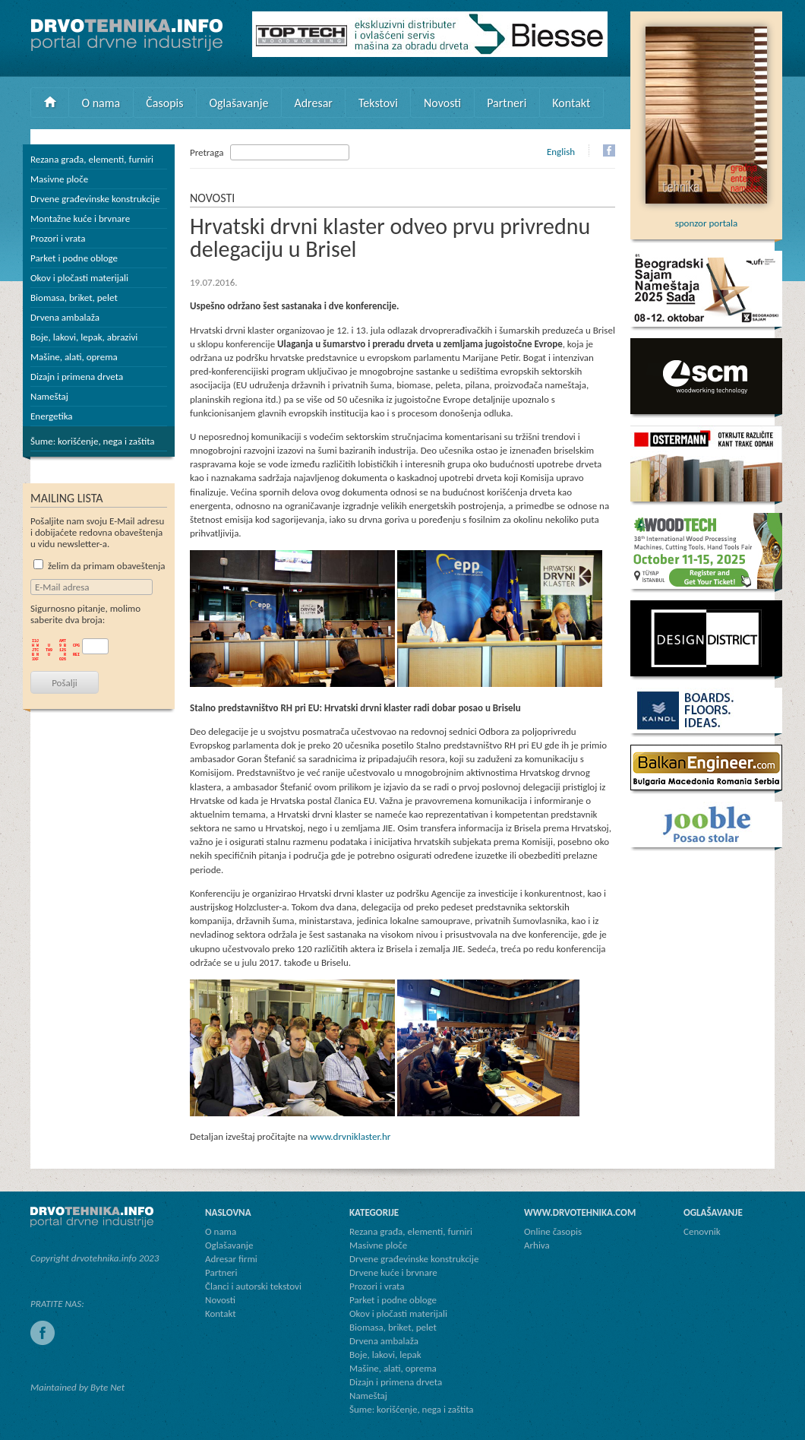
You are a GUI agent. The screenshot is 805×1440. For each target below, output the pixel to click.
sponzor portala (706, 217)
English (561, 151)
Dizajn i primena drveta (76, 376)
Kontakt (571, 103)
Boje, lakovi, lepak (385, 1354)
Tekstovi (378, 103)
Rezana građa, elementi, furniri (91, 159)
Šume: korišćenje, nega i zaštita (92, 441)
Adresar (313, 103)
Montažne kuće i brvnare (80, 218)
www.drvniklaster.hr (350, 1136)
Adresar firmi (231, 1258)
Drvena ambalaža (64, 317)
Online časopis (553, 1231)
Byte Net (107, 1387)
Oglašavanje (238, 103)
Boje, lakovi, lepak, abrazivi (83, 337)
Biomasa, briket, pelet (74, 297)
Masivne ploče (59, 179)
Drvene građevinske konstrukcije (94, 198)
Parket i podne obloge (74, 258)
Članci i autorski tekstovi (253, 1286)
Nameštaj (49, 396)
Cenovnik (702, 1231)
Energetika (51, 416)
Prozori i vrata (57, 238)
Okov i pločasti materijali (79, 277)
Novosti (442, 103)
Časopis (164, 103)
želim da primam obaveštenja (99, 565)
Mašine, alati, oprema (74, 356)
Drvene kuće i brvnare (393, 1272)
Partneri (506, 103)
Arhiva (537, 1245)
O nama (101, 103)
